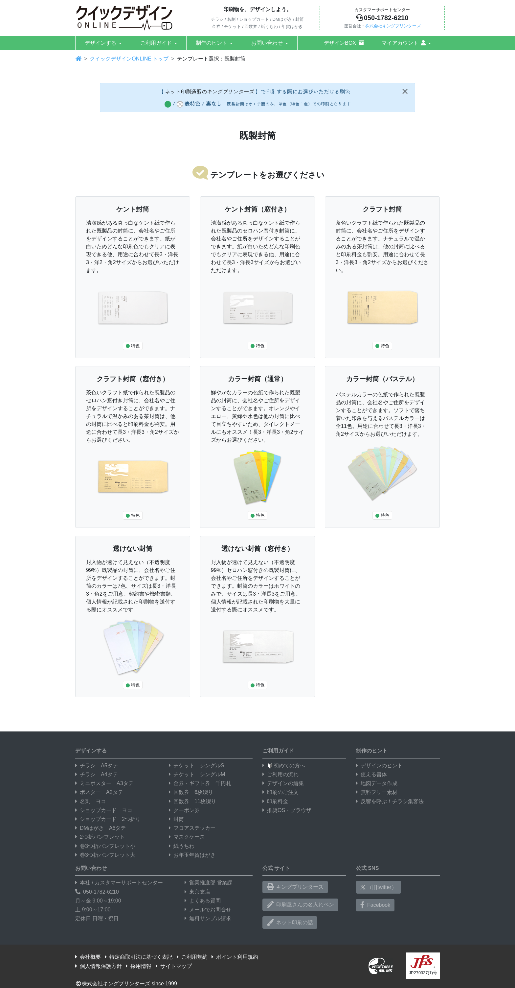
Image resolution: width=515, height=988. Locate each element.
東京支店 (197, 892)
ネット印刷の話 (290, 923)
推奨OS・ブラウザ (286, 810)
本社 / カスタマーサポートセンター (119, 882)
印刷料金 (275, 801)
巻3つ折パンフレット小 (105, 846)
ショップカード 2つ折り (108, 819)
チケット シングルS (196, 765)
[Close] (404, 91)
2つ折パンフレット (100, 837)
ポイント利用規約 (235, 957)
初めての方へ (283, 765)
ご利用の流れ (280, 774)
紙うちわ (181, 846)
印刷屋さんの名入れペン (300, 905)
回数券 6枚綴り (191, 792)
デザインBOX (344, 43)
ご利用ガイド (156, 43)
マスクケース (187, 837)
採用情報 (138, 966)
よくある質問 (203, 900)
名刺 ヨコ (90, 801)
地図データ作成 (376, 783)
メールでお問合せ (208, 909)
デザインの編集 (283, 783)
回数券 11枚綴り (192, 801)
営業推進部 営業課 (209, 882)
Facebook (375, 905)
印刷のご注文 (280, 792)
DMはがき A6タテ (100, 828)
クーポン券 (184, 810)
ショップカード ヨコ (103, 810)
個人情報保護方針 (98, 966)
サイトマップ (174, 966)
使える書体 (371, 774)
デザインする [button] (100, 43)
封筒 (176, 819)
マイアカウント (404, 43)
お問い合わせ (267, 43)
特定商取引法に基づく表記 (138, 957)
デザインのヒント (379, 765)
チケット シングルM (197, 774)
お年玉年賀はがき (192, 855)
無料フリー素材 (376, 792)
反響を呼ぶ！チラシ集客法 (390, 801)
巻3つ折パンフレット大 (105, 855)
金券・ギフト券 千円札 (200, 783)
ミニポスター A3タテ (104, 783)
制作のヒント (211, 43)
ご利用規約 (192, 957)
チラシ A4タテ (96, 774)
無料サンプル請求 (208, 918)
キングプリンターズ (295, 887)
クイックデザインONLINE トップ (129, 59)
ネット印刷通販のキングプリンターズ (209, 91)
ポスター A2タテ (99, 792)
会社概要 (88, 957)
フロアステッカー (192, 828)
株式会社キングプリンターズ (393, 25)
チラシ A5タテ (96, 765)
